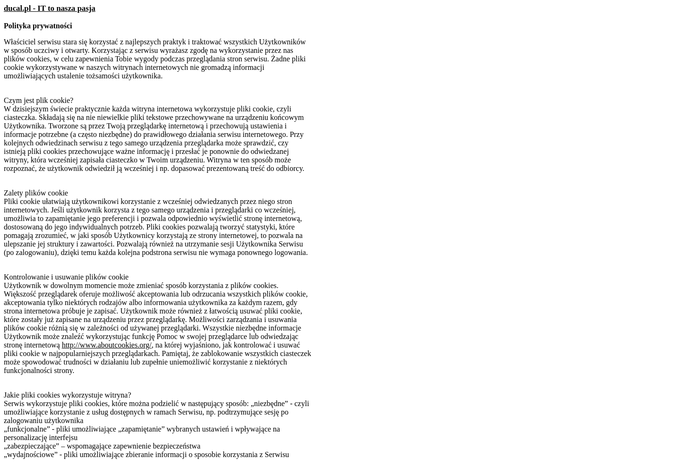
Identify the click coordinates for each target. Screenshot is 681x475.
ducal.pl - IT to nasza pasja (50, 8)
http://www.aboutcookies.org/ (107, 345)
